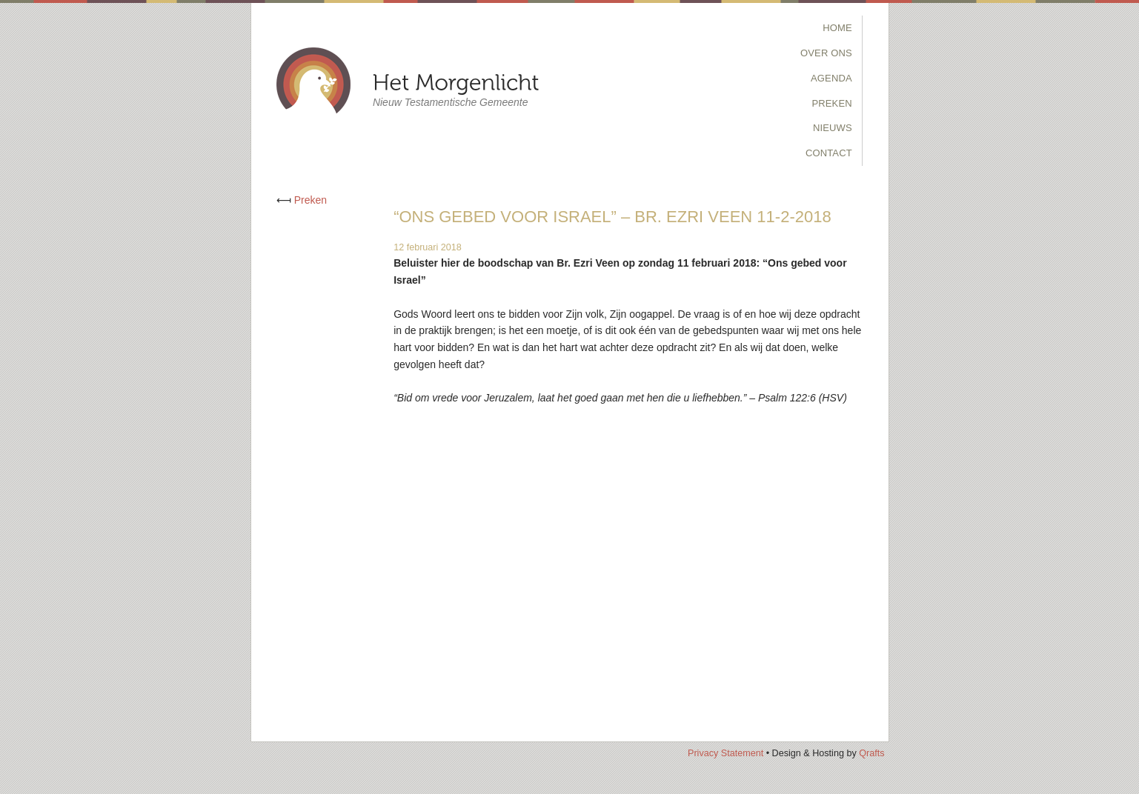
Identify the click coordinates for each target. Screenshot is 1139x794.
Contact (829, 153)
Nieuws (832, 127)
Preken (831, 103)
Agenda (831, 78)
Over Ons (826, 53)
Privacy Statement (725, 753)
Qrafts (871, 753)
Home (837, 27)
